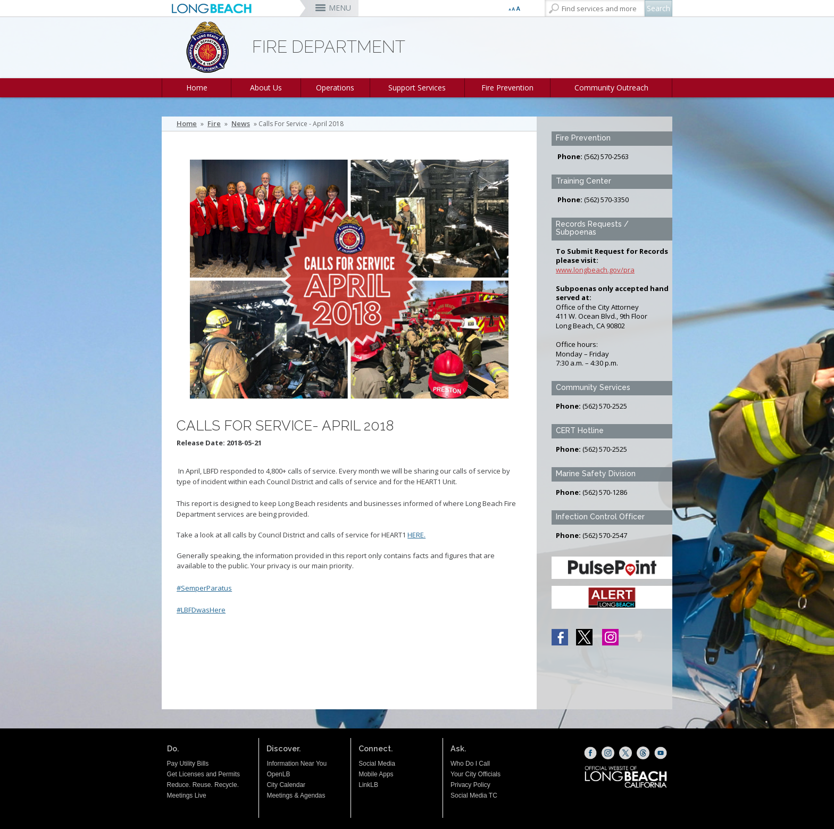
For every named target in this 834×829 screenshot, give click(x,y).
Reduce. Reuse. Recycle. (203, 785)
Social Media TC (474, 795)
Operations (335, 87)
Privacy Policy (470, 785)
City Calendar (285, 785)
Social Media (376, 763)
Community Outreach (611, 87)
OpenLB (278, 774)
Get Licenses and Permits (203, 774)
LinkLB (368, 785)
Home (196, 87)
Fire (214, 123)
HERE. (416, 535)
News (240, 123)
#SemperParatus (204, 588)
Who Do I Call (470, 763)
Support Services (417, 87)
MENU (340, 8)
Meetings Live (186, 795)
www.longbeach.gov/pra (595, 270)
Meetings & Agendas (295, 795)
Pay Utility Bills (188, 763)
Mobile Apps (375, 774)
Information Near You (296, 763)
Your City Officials (476, 774)
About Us (266, 87)
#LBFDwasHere (201, 610)
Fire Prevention (507, 87)
